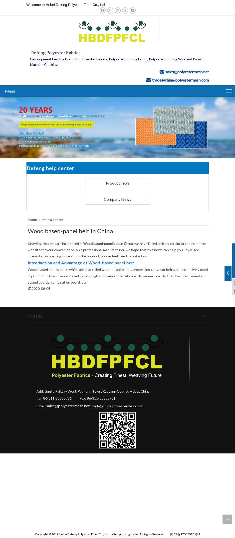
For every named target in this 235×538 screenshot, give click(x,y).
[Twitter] (125, 10)
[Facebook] (102, 10)
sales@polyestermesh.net (187, 71)
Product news (117, 183)
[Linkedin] (117, 10)
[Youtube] (132, 10)
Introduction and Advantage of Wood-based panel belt (81, 262)
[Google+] (110, 10)
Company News (117, 199)
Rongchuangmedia (125, 534)
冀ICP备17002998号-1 (185, 534)
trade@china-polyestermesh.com (180, 80)
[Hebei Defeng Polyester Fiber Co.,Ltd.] (117, 127)
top (227, 519)
